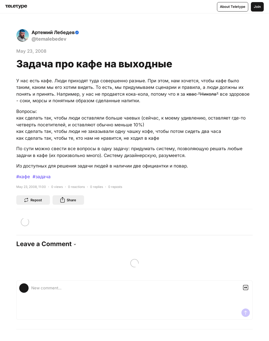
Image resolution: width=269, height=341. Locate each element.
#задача (42, 176)
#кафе (23, 176)
